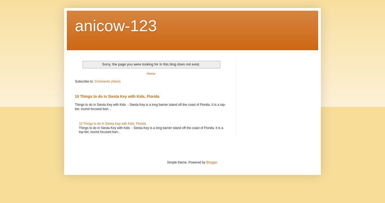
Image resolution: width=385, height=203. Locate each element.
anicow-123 (116, 26)
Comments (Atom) (107, 81)
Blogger (211, 162)
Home (151, 74)
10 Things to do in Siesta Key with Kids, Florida (117, 96)
